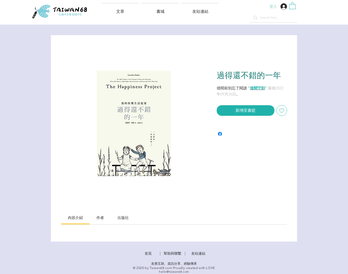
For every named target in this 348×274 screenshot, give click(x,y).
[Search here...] (273, 17)
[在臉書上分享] (220, 134)
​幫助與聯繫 (172, 253)
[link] (75, 217)
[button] (200, 9)
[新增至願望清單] (281, 110)
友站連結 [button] (198, 253)
